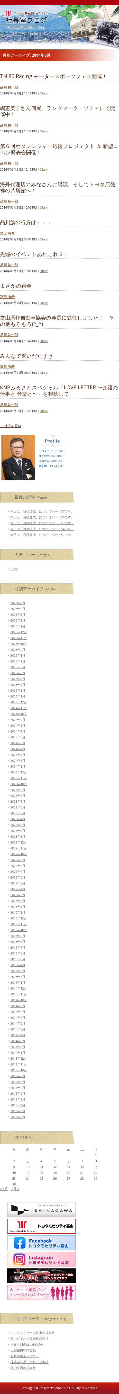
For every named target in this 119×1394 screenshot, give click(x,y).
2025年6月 (17, 667)
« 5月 (4, 1188)
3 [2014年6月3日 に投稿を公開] (27, 1161)
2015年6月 (17, 953)
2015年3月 (17, 971)
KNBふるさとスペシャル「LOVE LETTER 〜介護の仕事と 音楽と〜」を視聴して (59, 390)
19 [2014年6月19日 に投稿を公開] (55, 1172)
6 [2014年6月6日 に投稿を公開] (68, 1161)
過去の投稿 (10, 425)
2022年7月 (17, 871)
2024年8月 (17, 725)
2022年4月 (17, 889)
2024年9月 (17, 719)
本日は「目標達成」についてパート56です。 (42, 517)
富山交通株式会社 (23, 1368)
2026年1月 (17, 626)
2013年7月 (17, 1087)
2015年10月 (18, 930)
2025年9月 (17, 649)
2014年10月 (18, 1000)
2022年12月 (18, 842)
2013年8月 (17, 1082)
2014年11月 (18, 994)
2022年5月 (17, 883)
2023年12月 (18, 772)
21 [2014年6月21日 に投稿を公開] (82, 1172)
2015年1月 (17, 982)
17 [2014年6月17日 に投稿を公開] (27, 1172)
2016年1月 (17, 912)
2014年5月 (17, 1029)
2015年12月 (18, 918)
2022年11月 (18, 848)
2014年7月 (17, 1017)
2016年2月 (17, 906)
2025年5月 (17, 673)
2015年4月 (17, 965)
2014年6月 (17, 1023)
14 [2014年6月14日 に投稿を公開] (82, 1167)
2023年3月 (17, 825)
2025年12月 (18, 632)
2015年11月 (18, 924)
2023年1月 (17, 836)
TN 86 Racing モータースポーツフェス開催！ (53, 76)
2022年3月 (17, 895)
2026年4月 (17, 608)
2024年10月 (18, 714)
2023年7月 (17, 801)
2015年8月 (17, 941)
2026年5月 (17, 603)
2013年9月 (17, 1076)
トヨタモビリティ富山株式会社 (32, 1332)
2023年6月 (17, 807)
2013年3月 (17, 1111)
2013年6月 (17, 1093)
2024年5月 (17, 743)
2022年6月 (17, 877)
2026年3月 (17, 614)
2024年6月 (17, 737)
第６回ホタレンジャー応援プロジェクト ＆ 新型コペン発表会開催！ (59, 149)
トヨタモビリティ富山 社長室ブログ (22, 26)
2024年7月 (17, 731)
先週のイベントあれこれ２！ (34, 253)
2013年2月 (17, 1117)
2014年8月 (17, 1011)
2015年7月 (17, 947)
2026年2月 (17, 620)
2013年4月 (17, 1105)
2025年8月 (17, 655)
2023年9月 (17, 790)
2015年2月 (17, 976)
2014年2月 (17, 1047)
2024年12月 (18, 702)
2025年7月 (17, 661)
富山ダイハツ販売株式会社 (29, 1338)
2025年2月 (17, 690)
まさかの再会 (16, 285)
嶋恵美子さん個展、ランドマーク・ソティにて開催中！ (57, 111)
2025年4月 (17, 679)
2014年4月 (17, 1035)
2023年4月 (17, 819)
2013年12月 (18, 1058)
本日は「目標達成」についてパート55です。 (42, 523)
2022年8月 (17, 865)
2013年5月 (17, 1099)
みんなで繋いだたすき (26, 355)
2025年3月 (17, 684)
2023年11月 (18, 778)
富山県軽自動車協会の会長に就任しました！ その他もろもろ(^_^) (57, 320)
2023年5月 (17, 813)
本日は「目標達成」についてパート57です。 (42, 511)
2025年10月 (18, 644)
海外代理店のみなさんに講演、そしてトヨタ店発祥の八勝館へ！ (57, 187)
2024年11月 (18, 708)
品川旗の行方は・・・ (26, 222)
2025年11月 (18, 638)
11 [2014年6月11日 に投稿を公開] (41, 1167)
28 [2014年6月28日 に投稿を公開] (82, 1178)
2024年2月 (17, 760)
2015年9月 (17, 936)
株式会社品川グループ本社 (29, 1362)
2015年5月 (17, 959)
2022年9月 (17, 860)
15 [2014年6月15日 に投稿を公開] (95, 1167)
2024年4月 (17, 749)
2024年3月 (17, 754)
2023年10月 (18, 784)
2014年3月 (17, 1041)
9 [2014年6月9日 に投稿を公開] (14, 1167)
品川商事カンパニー (24, 1356)
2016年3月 (17, 901)
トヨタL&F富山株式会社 (27, 1344)
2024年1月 (17, 766)
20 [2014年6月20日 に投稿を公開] (68, 1172)
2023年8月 (17, 795)
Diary (44, 93)
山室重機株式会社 (23, 1350)
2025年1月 (17, 696)
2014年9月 (17, 1006)
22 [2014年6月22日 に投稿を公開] (95, 1172)
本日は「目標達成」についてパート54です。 (42, 529)
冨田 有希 (7, 233)
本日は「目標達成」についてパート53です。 (42, 534)
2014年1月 (17, 1052)
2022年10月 (18, 854)
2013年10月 (18, 1070)
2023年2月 (17, 830)
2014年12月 (18, 988)
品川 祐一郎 (9, 87)
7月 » (15, 1188)
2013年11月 (18, 1064)
